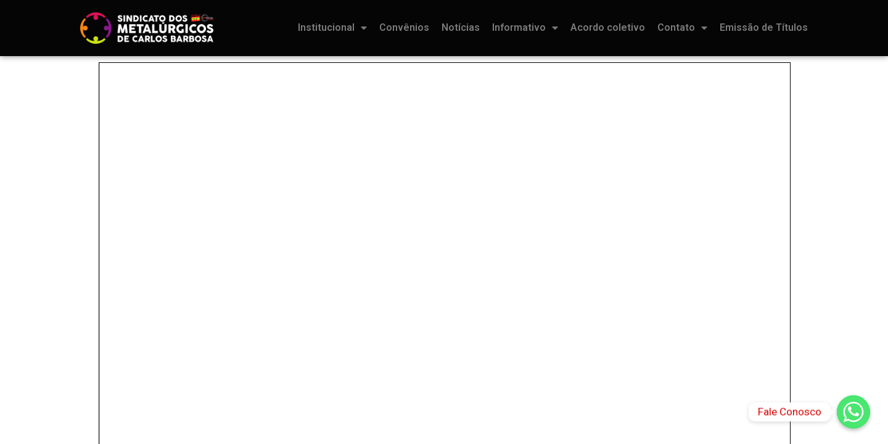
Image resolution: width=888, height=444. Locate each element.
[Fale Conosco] (853, 412)
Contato (682, 28)
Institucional (332, 28)
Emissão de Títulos (764, 27)
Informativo (525, 28)
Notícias (461, 27)
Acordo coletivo (607, 27)
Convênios (404, 27)
